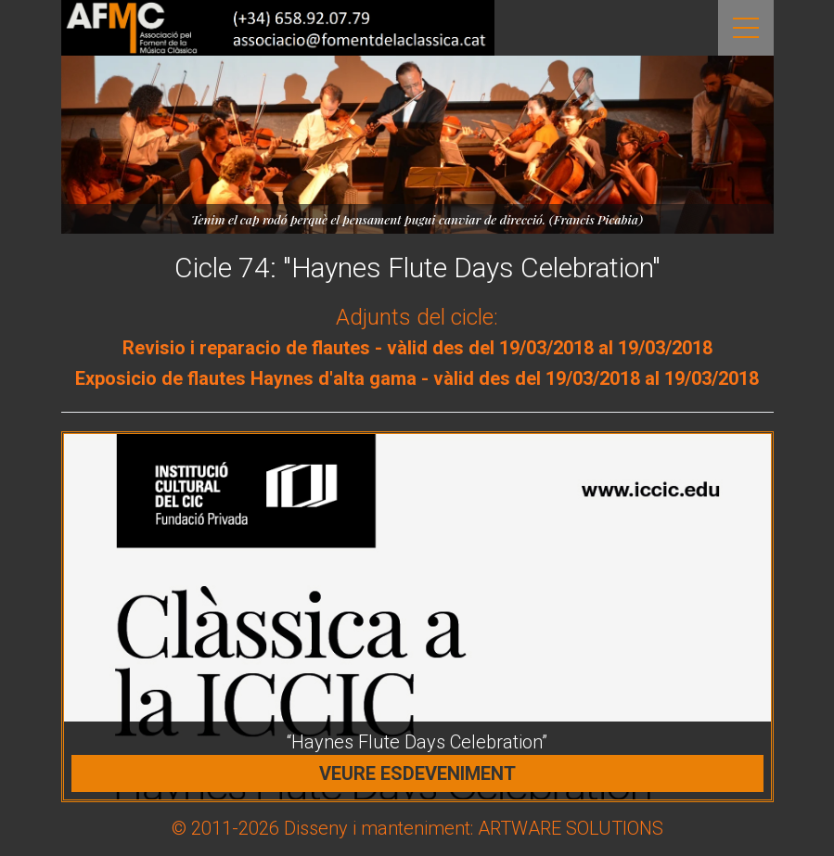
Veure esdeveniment (417, 773)
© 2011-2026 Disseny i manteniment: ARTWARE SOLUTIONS (417, 828)
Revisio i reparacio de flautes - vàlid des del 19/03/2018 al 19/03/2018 (417, 348)
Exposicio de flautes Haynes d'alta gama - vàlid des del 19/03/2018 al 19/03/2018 (417, 378)
